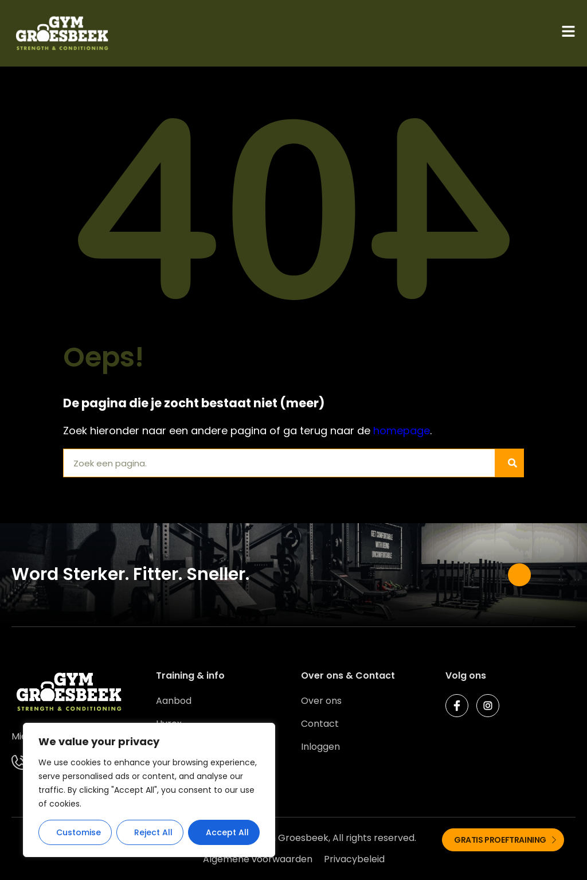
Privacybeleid (354, 859)
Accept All (227, 832)
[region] (149, 790)
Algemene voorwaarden (257, 859)
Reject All (153, 832)
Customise (78, 832)
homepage (401, 430)
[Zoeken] (509, 463)
